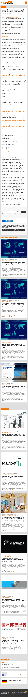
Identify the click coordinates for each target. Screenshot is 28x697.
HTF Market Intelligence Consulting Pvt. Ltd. (10, 515)
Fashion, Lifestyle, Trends (11, 514)
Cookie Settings (11, 693)
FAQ (1, 692)
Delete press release (8, 230)
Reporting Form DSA (4, 693)
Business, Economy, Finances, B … (13, 259)
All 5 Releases (5, 405)
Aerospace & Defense (10, 383)
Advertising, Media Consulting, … (12, 431)
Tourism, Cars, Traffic (10, 637)
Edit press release (19, 230)
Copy (23, 211)
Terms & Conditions (15, 692)
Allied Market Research (13, 17)
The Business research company (8, 474)
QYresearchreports (5, 638)
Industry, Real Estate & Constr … (12, 473)
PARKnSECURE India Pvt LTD (7, 556)
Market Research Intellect (7, 432)
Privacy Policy (8, 692)
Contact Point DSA (23, 692)
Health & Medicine (10, 596)
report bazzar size (5, 597)
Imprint (4, 692)
